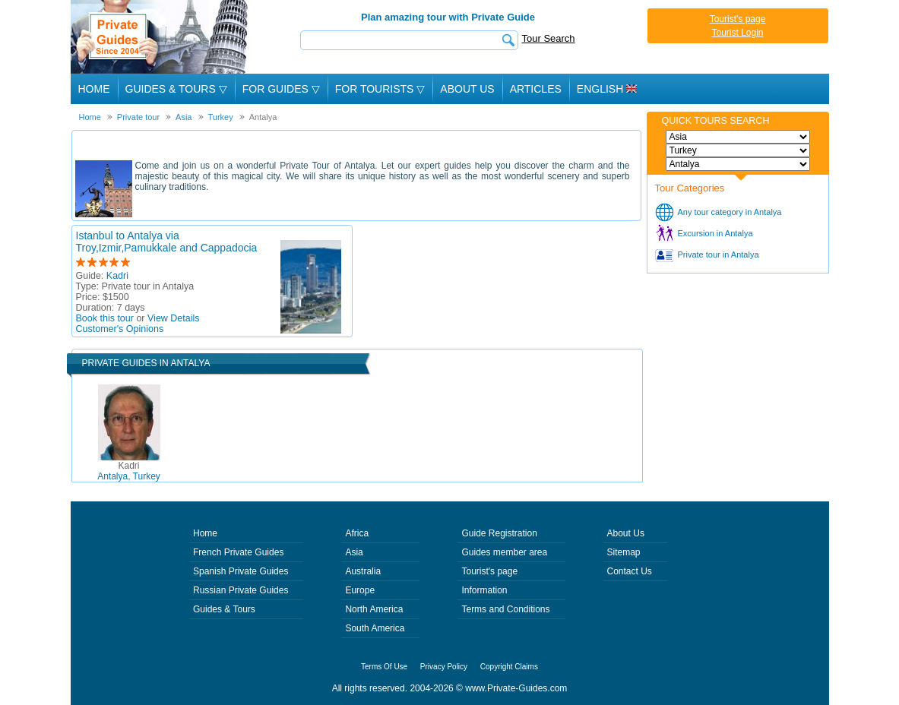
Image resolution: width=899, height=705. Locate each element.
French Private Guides (238, 552)
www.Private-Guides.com (516, 688)
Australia (363, 571)
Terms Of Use (384, 666)
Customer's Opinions (120, 329)
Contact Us (629, 571)
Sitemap (624, 552)
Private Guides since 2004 (161, 37)
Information (484, 590)
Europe (360, 590)
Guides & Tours (224, 609)
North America (374, 609)
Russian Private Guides (240, 590)
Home (94, 89)
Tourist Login (737, 32)
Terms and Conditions (505, 609)
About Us (467, 89)
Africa (357, 533)
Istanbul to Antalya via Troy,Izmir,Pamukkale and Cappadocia (167, 241)
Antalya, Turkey (128, 471)
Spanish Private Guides (240, 571)
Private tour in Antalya (718, 254)
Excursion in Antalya (715, 233)
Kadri (117, 275)
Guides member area (504, 552)
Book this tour (105, 318)
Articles (536, 89)
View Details (173, 318)
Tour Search (548, 38)
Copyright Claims (509, 666)
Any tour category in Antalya (730, 212)
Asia (353, 552)
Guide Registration (499, 533)
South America (374, 628)
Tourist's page (738, 19)
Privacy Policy (443, 666)
